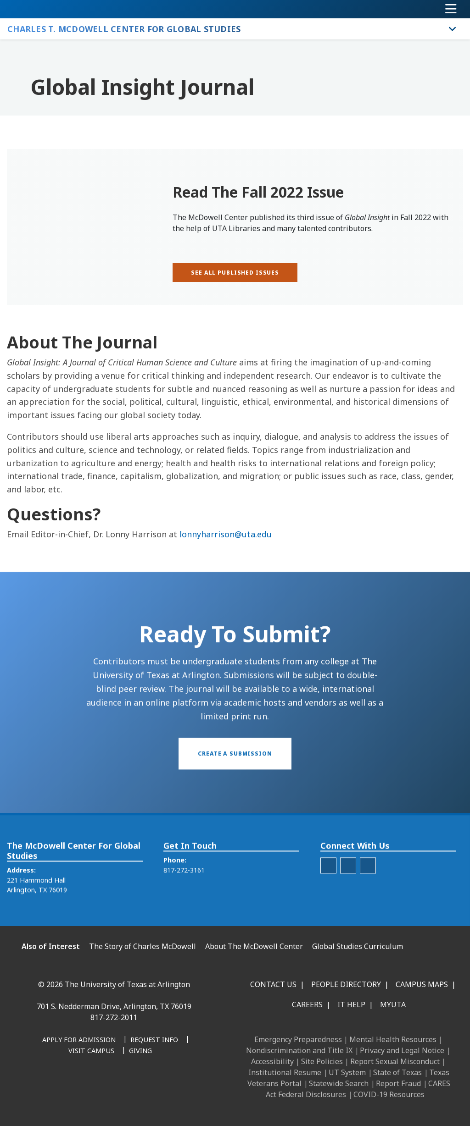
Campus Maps (422, 984)
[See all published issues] (235, 272)
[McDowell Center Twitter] (348, 883)
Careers (307, 1004)
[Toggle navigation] (451, 9)
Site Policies (322, 1061)
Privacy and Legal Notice (402, 1050)
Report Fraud (398, 1083)
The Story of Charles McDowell (142, 946)
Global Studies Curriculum (357, 946)
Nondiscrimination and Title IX (299, 1050)
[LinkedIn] (60, 1087)
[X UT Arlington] (100, 1087)
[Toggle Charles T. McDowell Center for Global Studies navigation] (452, 29)
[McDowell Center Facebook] (368, 883)
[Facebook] (40, 1087)
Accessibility (272, 1061)
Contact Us (273, 984)
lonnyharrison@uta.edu (225, 534)
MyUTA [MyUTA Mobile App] (393, 1004)
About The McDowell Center (254, 946)
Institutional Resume (284, 1072)
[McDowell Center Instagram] (328, 883)
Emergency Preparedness (298, 1039)
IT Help (351, 1004)
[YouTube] (121, 1087)
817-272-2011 (113, 1017)
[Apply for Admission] (79, 1040)
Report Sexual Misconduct (395, 1061)
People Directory (346, 984)
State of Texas (397, 1072)
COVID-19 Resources (389, 1094)
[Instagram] (80, 1087)
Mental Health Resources (392, 1039)
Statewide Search (339, 1083)
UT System (347, 1072)
